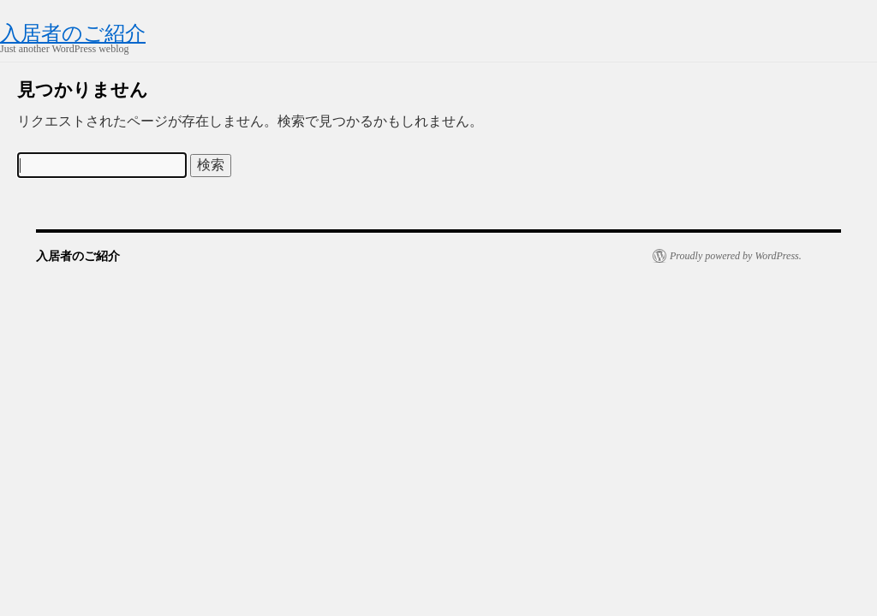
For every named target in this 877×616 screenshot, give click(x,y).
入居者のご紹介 (73, 33)
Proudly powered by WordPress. (736, 256)
